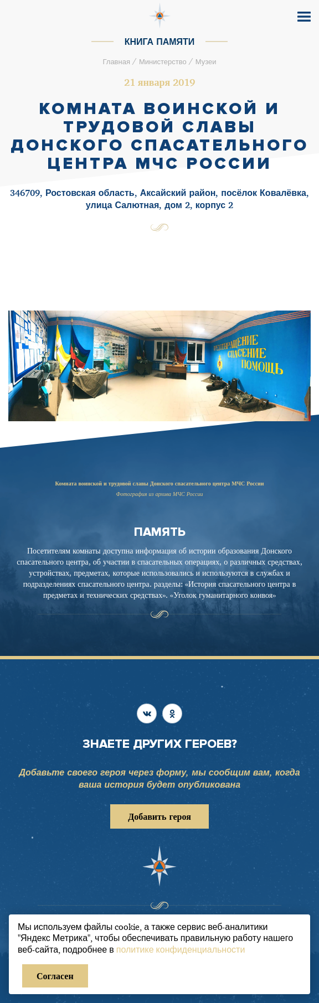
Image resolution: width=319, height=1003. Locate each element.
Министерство (163, 61)
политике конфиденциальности (180, 949)
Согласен (55, 975)
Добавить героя (159, 816)
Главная (116, 61)
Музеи (206, 61)
